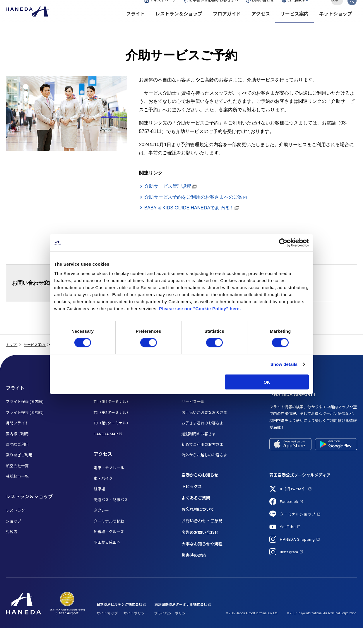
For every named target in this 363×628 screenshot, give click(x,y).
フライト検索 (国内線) (25, 402)
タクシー (101, 510)
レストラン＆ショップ (178, 23)
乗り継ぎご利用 (19, 455)
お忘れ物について (198, 509)
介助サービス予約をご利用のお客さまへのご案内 (195, 196)
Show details (284, 364)
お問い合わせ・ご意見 (202, 520)
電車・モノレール (109, 468)
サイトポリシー (136, 613)
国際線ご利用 (17, 444)
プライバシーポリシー (171, 613)
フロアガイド (227, 23)
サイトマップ (107, 613)
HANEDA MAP (106, 434)
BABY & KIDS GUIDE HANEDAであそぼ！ (189, 207)
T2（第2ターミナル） (112, 412)
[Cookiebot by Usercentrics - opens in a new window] (283, 242)
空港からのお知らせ (200, 475)
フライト (135, 23)
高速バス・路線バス (111, 500)
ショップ (13, 521)
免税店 (11, 532)
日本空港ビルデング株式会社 (119, 605)
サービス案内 (294, 23)
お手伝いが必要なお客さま (204, 412)
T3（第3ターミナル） (112, 423)
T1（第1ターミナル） (112, 402)
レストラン (15, 510)
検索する (352, 9)
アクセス (260, 23)
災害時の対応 (194, 555)
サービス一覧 (193, 402)
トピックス (192, 486)
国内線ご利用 (17, 434)
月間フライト (17, 423)
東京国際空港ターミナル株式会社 (181, 605)
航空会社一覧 (17, 466)
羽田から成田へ (107, 542)
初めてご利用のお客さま (202, 444)
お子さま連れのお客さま (202, 423)
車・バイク (103, 478)
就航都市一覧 (17, 476)
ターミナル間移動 (109, 521)
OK (266, 381)
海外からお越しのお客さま (204, 455)
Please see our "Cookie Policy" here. (200, 308)
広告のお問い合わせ (200, 532)
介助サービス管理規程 (167, 186)
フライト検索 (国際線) (25, 412)
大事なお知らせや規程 (202, 544)
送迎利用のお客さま (199, 434)
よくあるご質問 (196, 498)
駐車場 (99, 489)
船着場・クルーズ (109, 532)
